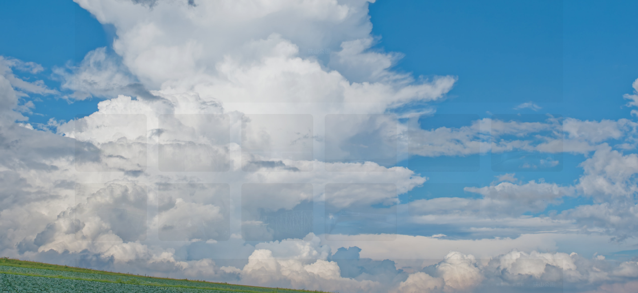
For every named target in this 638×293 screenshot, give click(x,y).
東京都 (518, 284)
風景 (500, 284)
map (443, 211)
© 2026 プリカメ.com (468, 284)
